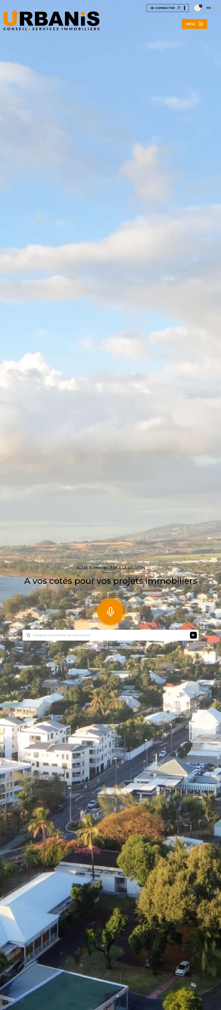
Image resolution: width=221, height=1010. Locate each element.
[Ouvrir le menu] (194, 24)
